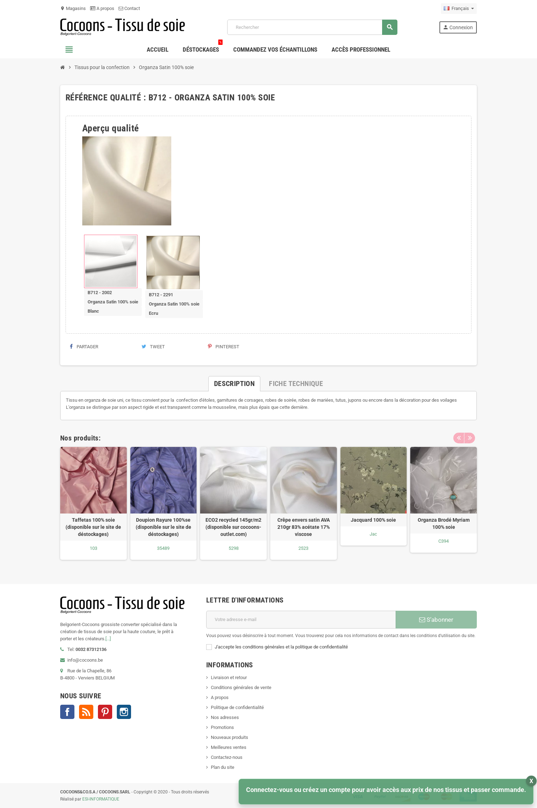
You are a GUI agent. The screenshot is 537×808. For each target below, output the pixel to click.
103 (93, 548)
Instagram (124, 712)
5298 (234, 548)
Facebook (67, 712)
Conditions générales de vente (241, 687)
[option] (93, 503)
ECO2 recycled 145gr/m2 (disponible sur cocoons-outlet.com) (233, 527)
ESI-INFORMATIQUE (100, 799)
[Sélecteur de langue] (459, 8)
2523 (303, 548)
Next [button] (469, 438)
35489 (163, 548)
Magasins (73, 8)
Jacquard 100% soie (373, 520)
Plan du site (222, 767)
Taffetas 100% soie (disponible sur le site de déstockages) (93, 527)
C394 (443, 541)
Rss (86, 712)
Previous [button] (458, 438)
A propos (102, 8)
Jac (373, 534)
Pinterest (223, 346)
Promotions (222, 727)
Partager (84, 346)
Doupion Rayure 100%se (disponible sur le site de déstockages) (163, 527)
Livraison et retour (229, 677)
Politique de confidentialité (237, 707)
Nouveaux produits (229, 737)
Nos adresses (225, 717)
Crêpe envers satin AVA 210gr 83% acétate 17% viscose (303, 527)
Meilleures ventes (228, 747)
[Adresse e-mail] (301, 620)
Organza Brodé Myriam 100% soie (444, 523)
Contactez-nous (227, 757)
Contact (129, 8)
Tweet (153, 346)
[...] (108, 638)
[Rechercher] (312, 27)
